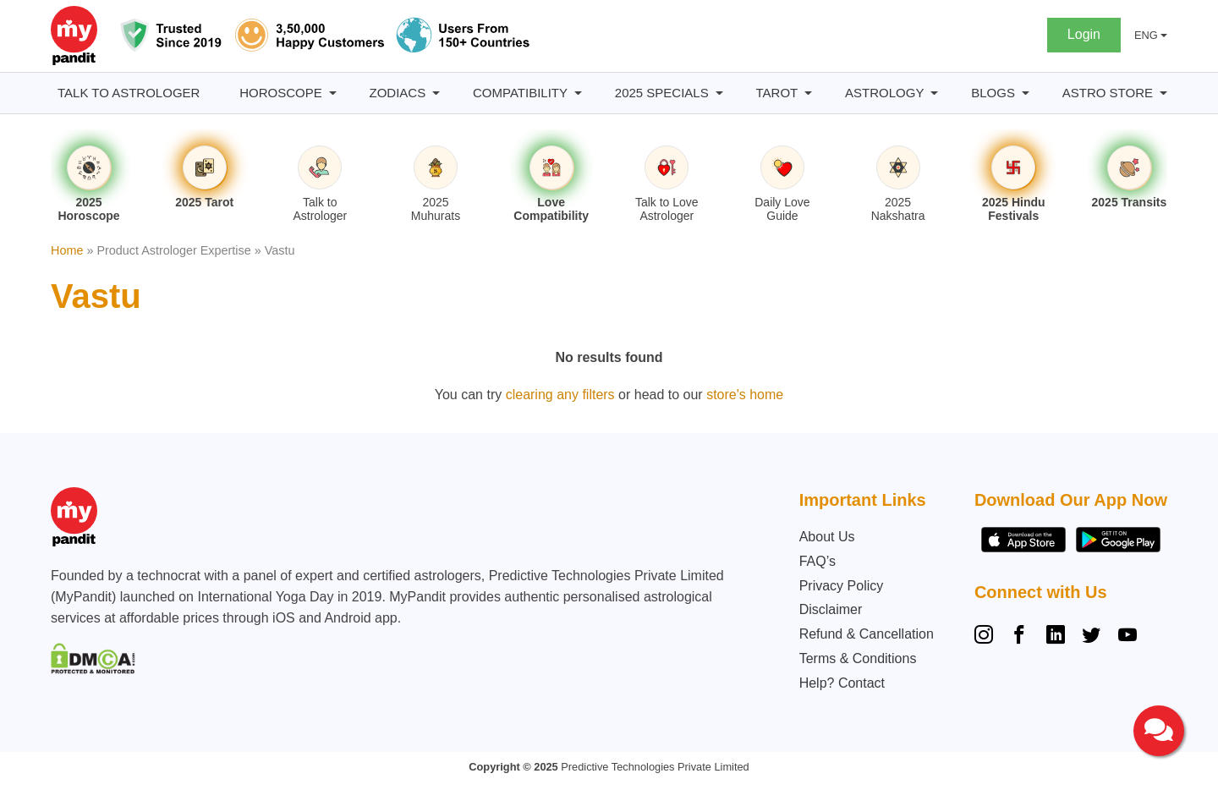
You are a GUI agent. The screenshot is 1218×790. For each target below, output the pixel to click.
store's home (744, 394)
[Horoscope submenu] (333, 93)
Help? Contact (842, 683)
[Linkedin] (1056, 637)
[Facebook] (1019, 637)
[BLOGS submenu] (1025, 93)
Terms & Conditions (858, 658)
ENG (1146, 35)
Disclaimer (831, 609)
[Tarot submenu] (808, 93)
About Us (827, 536)
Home (67, 250)
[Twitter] (1091, 637)
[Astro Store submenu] (1163, 93)
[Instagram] (987, 637)
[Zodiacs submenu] (436, 93)
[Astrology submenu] (934, 93)
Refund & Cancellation (866, 634)
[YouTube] (1127, 637)
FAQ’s (817, 561)
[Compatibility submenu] (578, 93)
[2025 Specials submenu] (719, 93)
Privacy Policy (841, 586)
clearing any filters (560, 394)
